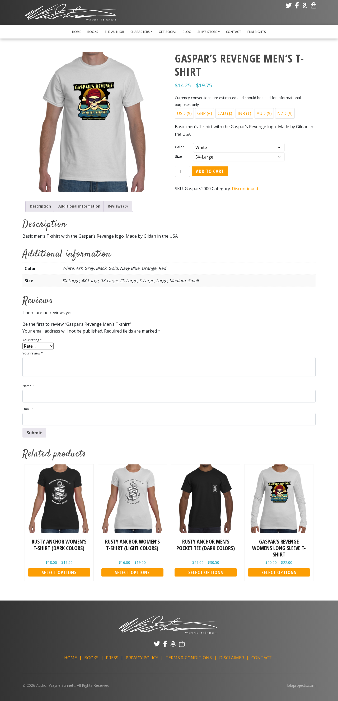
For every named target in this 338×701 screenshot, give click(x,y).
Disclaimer (231, 657)
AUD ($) (264, 113)
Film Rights (256, 32)
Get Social (167, 32)
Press (112, 657)
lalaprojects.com (301, 685)
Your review (32, 352)
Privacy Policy (142, 657)
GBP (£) (204, 113)
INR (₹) (244, 113)
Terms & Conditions (189, 657)
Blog (187, 32)
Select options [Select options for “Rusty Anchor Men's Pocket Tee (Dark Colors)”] (205, 572)
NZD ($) (285, 113)
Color (179, 147)
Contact (233, 32)
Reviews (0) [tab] (130, 206)
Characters (140, 32)
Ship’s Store (207, 32)
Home (76, 32)
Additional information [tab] (86, 206)
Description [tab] (42, 206)
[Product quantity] (182, 171)
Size (178, 156)
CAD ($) (225, 113)
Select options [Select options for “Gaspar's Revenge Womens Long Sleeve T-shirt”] (278, 572)
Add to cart (210, 171)
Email (27, 408)
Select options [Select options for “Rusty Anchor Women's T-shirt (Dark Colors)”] (59, 572)
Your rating (32, 339)
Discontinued (245, 188)
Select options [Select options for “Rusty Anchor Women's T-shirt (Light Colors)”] (132, 572)
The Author (114, 32)
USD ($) (184, 113)
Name (28, 385)
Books (92, 32)
